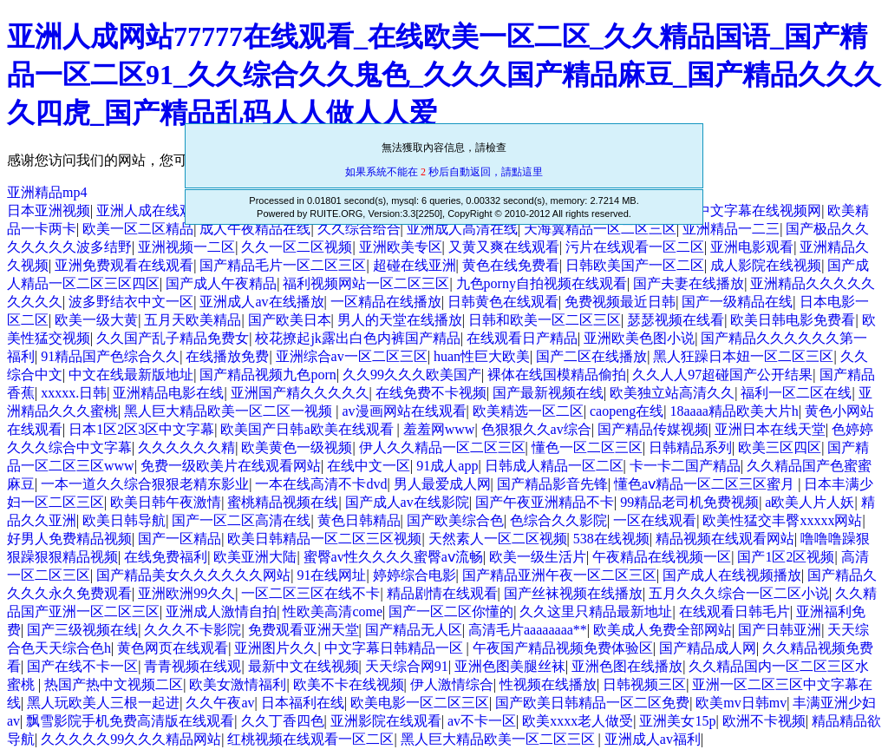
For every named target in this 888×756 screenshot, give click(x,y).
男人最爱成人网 (442, 484)
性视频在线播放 (548, 684)
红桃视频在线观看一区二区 (310, 739)
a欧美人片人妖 (809, 502)
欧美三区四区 (779, 447)
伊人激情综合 (451, 684)
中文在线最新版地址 (131, 374)
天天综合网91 (406, 666)
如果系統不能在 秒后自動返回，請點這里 (444, 172)
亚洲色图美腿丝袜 (509, 666)
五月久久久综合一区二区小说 (739, 593)
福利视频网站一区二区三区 (366, 283)
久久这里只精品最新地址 (595, 611)
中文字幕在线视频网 (758, 210)
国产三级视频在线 (82, 629)
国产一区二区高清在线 (241, 520)
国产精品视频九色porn (267, 374)
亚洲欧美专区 (400, 247)
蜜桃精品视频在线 (282, 502)
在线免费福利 (165, 556)
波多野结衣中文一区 (131, 301)
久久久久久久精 (186, 447)
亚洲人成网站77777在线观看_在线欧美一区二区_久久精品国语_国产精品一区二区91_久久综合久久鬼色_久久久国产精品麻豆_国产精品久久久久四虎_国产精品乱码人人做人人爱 (444, 74)
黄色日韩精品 (359, 520)
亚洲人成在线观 (144, 210)
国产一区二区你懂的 (450, 611)
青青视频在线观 (192, 666)
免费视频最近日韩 (620, 301)
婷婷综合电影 (414, 575)
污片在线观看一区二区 (634, 247)
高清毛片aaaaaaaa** (527, 629)
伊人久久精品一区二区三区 (442, 447)
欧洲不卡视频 (764, 720)
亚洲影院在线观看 (385, 720)
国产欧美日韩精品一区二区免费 (592, 702)
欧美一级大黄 (96, 319)
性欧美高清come (332, 611)
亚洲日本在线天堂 (770, 429)
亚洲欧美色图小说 (639, 338)
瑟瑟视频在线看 (675, 319)
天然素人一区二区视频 (497, 538)
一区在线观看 (654, 520)
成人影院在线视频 (765, 265)
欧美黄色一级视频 (296, 447)
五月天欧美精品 (192, 319)
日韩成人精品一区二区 (554, 465)
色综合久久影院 (558, 520)
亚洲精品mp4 (47, 192)
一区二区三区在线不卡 (310, 593)
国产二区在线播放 (591, 356)
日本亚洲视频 (48, 210)
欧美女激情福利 (237, 684)
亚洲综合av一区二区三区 (352, 356)
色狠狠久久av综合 (536, 429)
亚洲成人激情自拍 (221, 611)
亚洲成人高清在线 (462, 228)
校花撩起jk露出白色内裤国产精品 (357, 338)
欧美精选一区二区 (528, 411)
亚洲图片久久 (275, 648)
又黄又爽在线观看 (503, 247)
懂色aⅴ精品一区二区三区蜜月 (706, 484)
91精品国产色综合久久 (110, 356)
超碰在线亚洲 (414, 265)
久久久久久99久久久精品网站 (131, 739)
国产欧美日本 (289, 319)
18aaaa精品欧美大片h (733, 411)
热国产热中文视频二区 (113, 684)
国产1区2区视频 (785, 556)
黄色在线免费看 (510, 265)
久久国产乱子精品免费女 (172, 338)
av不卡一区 (481, 720)
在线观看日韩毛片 (734, 611)
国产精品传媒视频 (652, 429)
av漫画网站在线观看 (404, 411)
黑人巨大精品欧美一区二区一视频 (230, 411)
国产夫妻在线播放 (688, 283)
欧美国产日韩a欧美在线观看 (308, 429)
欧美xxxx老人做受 (577, 720)
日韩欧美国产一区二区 (634, 265)
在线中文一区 (368, 465)
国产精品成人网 (707, 648)
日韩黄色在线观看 (502, 301)
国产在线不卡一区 (82, 666)
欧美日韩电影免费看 (792, 319)
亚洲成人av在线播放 (261, 301)
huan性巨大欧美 (482, 356)
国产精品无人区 (413, 629)
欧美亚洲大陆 (255, 556)
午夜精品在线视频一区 (661, 556)
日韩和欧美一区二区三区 (544, 319)
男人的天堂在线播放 (399, 319)
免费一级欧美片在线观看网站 (230, 465)
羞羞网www (439, 429)
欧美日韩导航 (124, 520)
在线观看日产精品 (522, 338)
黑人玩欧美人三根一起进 (103, 702)
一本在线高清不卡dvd (321, 484)
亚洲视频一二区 (186, 247)
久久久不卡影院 (192, 629)
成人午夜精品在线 (254, 228)
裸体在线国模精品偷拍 (556, 374)
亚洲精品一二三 (731, 228)
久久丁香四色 (282, 720)
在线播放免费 (227, 356)
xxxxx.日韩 (74, 392)
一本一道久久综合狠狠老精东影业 (145, 484)
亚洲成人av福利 (652, 739)
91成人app (447, 465)
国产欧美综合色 (455, 520)
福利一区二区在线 (796, 392)
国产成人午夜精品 (221, 283)
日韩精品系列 (690, 447)
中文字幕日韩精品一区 (395, 648)
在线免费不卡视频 (430, 392)
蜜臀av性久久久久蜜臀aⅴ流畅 (393, 556)
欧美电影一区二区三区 (419, 702)
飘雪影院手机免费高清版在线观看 (130, 720)
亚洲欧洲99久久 (186, 593)
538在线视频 (611, 538)
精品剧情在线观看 (442, 593)
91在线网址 (331, 575)
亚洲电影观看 (751, 247)
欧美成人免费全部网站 (662, 629)
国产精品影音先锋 (552, 484)
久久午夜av (220, 702)
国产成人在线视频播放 (732, 575)
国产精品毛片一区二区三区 (282, 265)
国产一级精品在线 (737, 301)
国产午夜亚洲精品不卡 (544, 502)
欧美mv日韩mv (741, 702)
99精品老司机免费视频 (689, 502)
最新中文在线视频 (303, 666)
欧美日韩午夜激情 (165, 502)
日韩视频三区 (644, 684)
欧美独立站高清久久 (672, 392)
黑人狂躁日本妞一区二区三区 (743, 356)
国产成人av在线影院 (407, 502)
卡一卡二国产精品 (685, 465)
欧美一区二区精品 (137, 228)
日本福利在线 (302, 702)
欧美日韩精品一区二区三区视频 (324, 538)
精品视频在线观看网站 (725, 538)
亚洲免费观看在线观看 (124, 265)
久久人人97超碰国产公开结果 (722, 374)
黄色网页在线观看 (172, 648)
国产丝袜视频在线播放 (573, 593)
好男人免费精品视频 (69, 538)
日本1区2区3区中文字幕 (141, 429)
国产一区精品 (179, 538)
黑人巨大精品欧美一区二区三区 (499, 739)
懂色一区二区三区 (587, 447)
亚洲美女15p (677, 720)
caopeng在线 (626, 411)
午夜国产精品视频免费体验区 (563, 648)
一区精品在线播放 (385, 301)
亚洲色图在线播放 (626, 666)
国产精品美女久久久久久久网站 (193, 575)
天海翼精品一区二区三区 (600, 228)
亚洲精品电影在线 (168, 392)
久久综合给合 (359, 228)
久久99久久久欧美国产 (412, 374)
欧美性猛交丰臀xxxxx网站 (782, 520)
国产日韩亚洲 (779, 629)
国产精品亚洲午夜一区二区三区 (559, 575)
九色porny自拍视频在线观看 (541, 283)
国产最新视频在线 (548, 392)
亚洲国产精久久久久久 (300, 392)
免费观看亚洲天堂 (303, 629)
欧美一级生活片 (537, 556)
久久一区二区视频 (296, 247)
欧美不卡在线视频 (348, 684)
